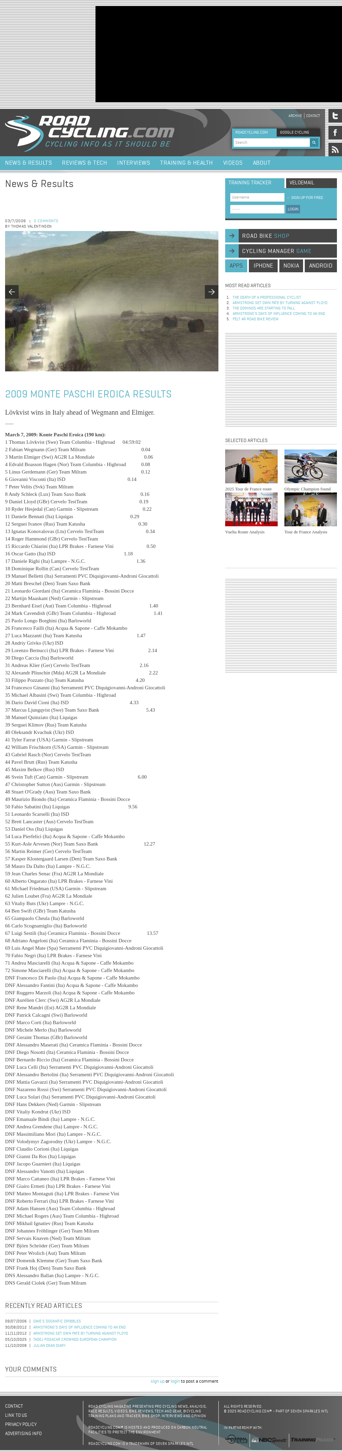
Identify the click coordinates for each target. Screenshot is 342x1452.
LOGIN (293, 209)
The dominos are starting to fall (264, 308)
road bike (266, 236)
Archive (295, 116)
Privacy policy (21, 1424)
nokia (291, 266)
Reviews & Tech (84, 163)
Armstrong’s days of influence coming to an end (79, 1328)
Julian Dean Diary (49, 1346)
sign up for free (304, 198)
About (262, 163)
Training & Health (186, 163)
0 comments (46, 221)
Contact (313, 116)
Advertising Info (23, 1433)
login (175, 1381)
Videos (233, 163)
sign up (158, 1381)
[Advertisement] (177, 53)
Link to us (16, 1415)
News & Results (28, 163)
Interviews (133, 163)
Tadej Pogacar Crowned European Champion (74, 1340)
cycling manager (277, 251)
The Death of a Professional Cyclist (267, 298)
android (321, 266)
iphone (263, 266)
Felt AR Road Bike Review (256, 319)
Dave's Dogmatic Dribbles (57, 1321)
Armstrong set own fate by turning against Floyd (80, 1334)
